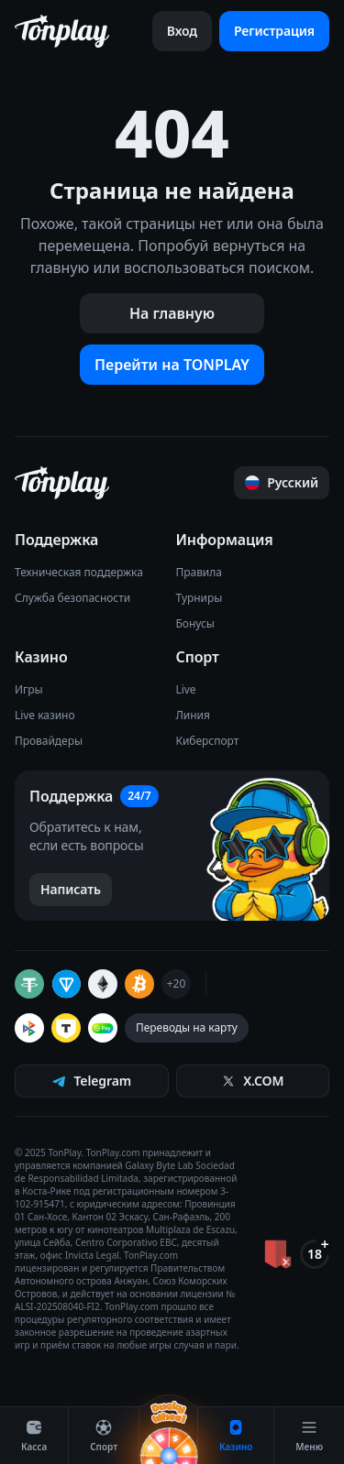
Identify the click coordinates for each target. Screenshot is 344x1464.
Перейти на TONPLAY (172, 365)
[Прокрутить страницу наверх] (281, 482)
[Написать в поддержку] (70, 889)
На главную (172, 313)
